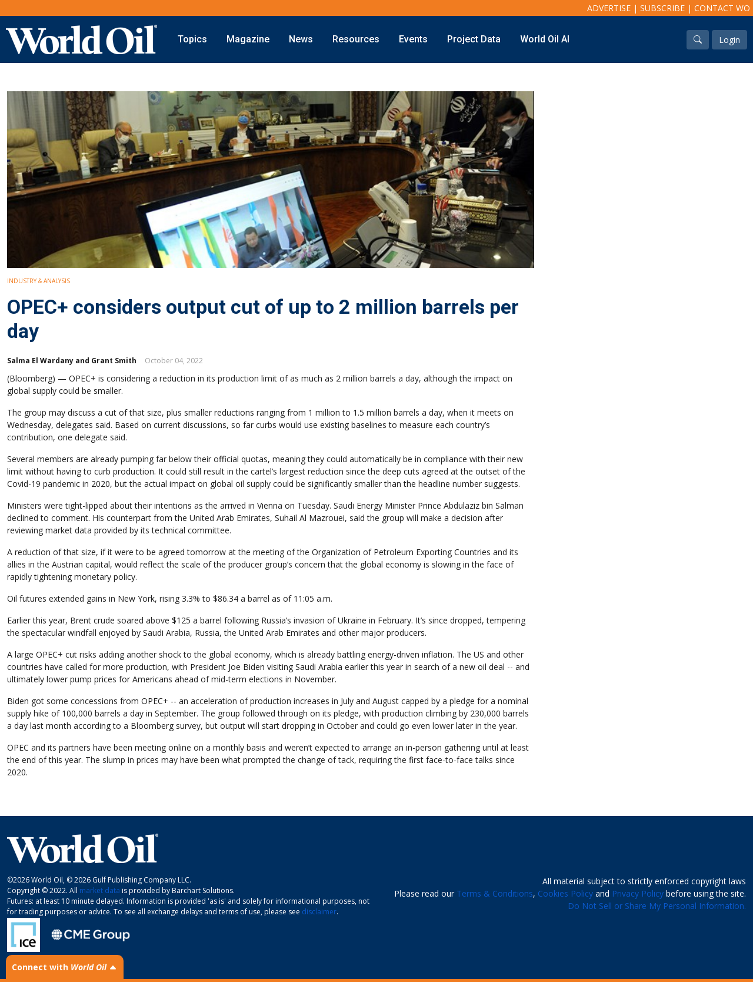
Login (729, 39)
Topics (192, 39)
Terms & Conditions (495, 893)
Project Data (474, 39)
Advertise (609, 8)
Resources (355, 39)
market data (99, 890)
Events (413, 39)
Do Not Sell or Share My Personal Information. (657, 905)
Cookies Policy (565, 893)
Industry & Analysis (38, 281)
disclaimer (319, 912)
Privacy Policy (638, 893)
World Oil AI (544, 39)
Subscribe (662, 8)
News (301, 39)
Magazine (247, 39)
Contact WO (722, 8)
